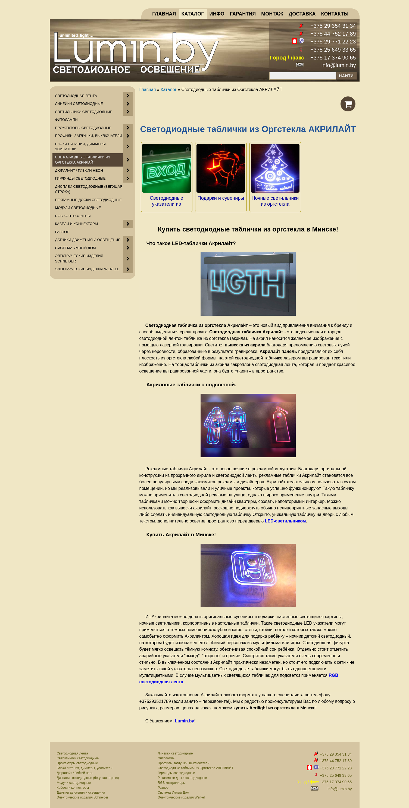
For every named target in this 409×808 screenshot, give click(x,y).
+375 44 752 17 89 (333, 34)
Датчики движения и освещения (81, 791)
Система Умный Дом (173, 791)
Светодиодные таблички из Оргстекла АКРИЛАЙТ (195, 766)
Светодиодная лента (72, 752)
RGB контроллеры (172, 781)
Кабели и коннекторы (73, 786)
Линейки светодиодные (175, 752)
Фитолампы (166, 757)
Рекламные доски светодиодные (182, 776)
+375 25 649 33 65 (333, 50)
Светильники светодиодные (78, 757)
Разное (163, 786)
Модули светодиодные (74, 781)
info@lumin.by (338, 65)
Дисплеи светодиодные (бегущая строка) (88, 776)
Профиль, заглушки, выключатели (183, 761)
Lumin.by (184, 719)
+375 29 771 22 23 (333, 42)
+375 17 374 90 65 (333, 58)
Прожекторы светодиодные (77, 761)
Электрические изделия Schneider (82, 796)
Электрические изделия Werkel (181, 796)
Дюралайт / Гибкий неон (75, 771)
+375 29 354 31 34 (333, 26)
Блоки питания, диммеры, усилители (85, 766)
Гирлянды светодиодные (176, 771)
